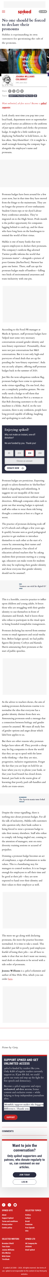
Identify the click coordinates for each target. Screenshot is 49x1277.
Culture (28, 1218)
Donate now (13, 468)
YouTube (15, 1205)
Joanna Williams (8, 1250)
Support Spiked (7, 1218)
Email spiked (30, 1250)
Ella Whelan (6, 1253)
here (10, 979)
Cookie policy (7, 1228)
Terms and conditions (10, 1221)
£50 (40, 453)
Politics (29, 96)
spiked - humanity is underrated (24, 12)
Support (11, 1117)
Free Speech (29, 1228)
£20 (29, 453)
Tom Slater (6, 1247)
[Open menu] (3, 11)
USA (26, 1231)
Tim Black (5, 1259)
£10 (19, 453)
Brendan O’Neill (8, 1243)
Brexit (27, 1221)
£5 (9, 453)
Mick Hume (6, 1256)
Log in (42, 12)
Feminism (28, 1224)
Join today (24, 1175)
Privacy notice (7, 1224)
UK (35, 96)
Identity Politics (16, 96)
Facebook (3, 1205)
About (4, 1215)
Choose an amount (24, 461)
